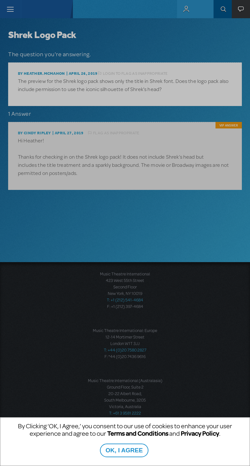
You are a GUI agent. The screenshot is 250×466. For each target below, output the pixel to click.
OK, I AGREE (124, 450)
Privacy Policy (200, 433)
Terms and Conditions (137, 433)
